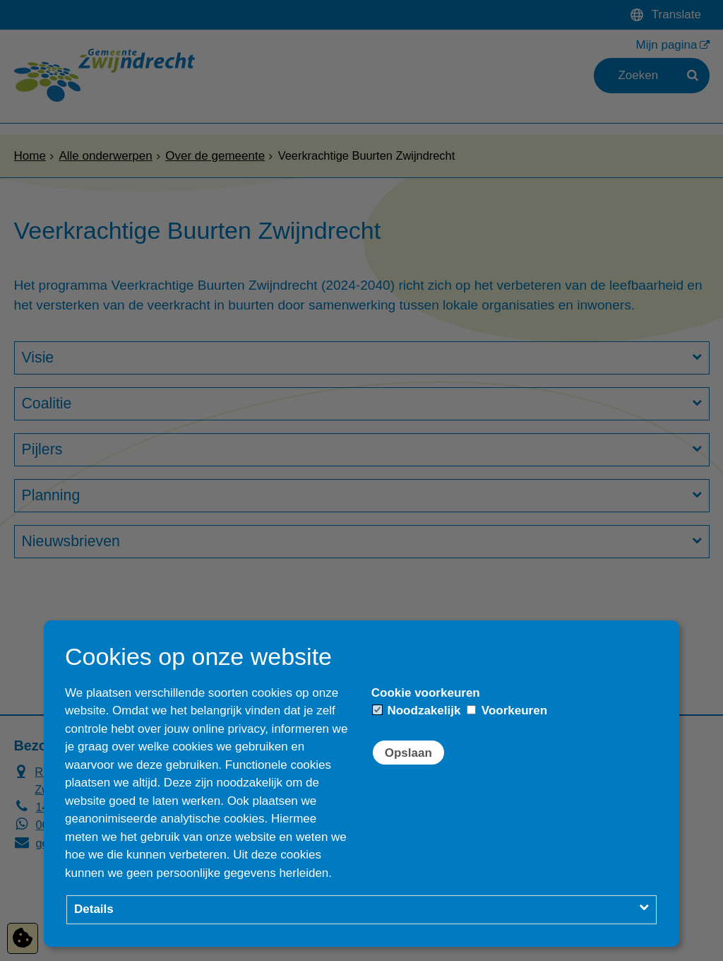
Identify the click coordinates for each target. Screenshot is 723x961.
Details (94, 909)
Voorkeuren (507, 710)
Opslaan (408, 753)
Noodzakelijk (417, 710)
